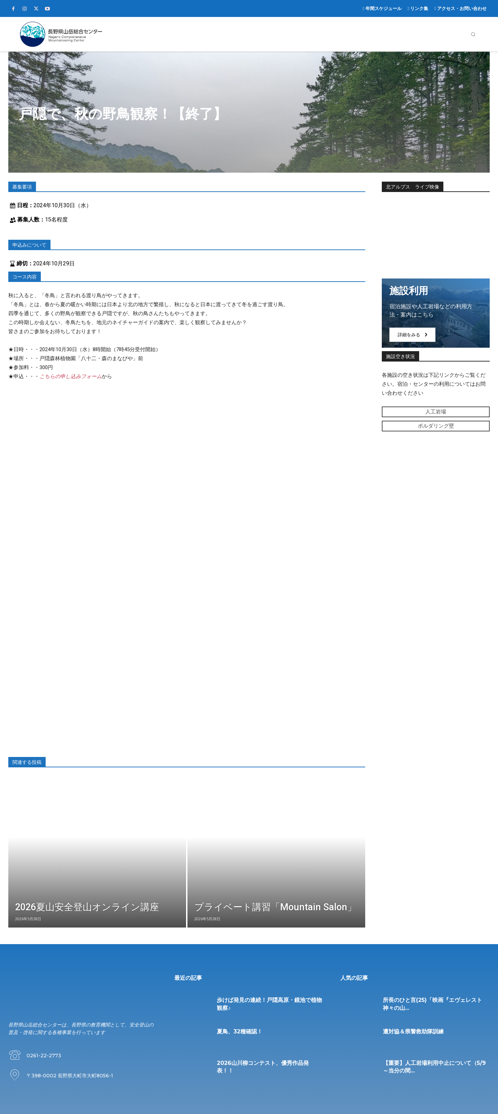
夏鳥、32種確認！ (239, 1031)
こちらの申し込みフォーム (70, 376)
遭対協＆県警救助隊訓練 (413, 1031)
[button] (473, 34)
